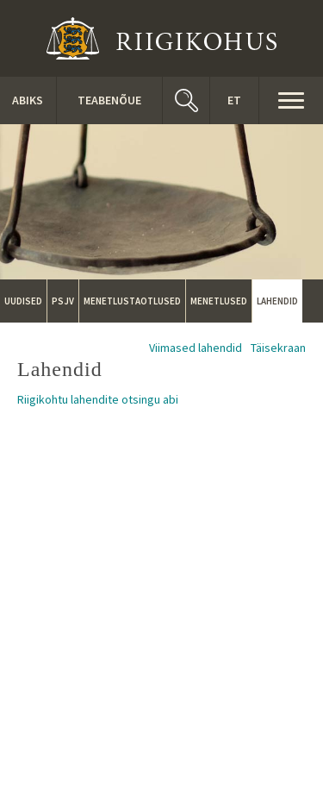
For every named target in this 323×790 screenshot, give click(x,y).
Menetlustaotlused (132, 301)
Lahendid (277, 301)
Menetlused (218, 301)
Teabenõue (109, 100)
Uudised (23, 301)
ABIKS (27, 100)
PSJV (63, 301)
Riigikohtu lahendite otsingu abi (97, 399)
